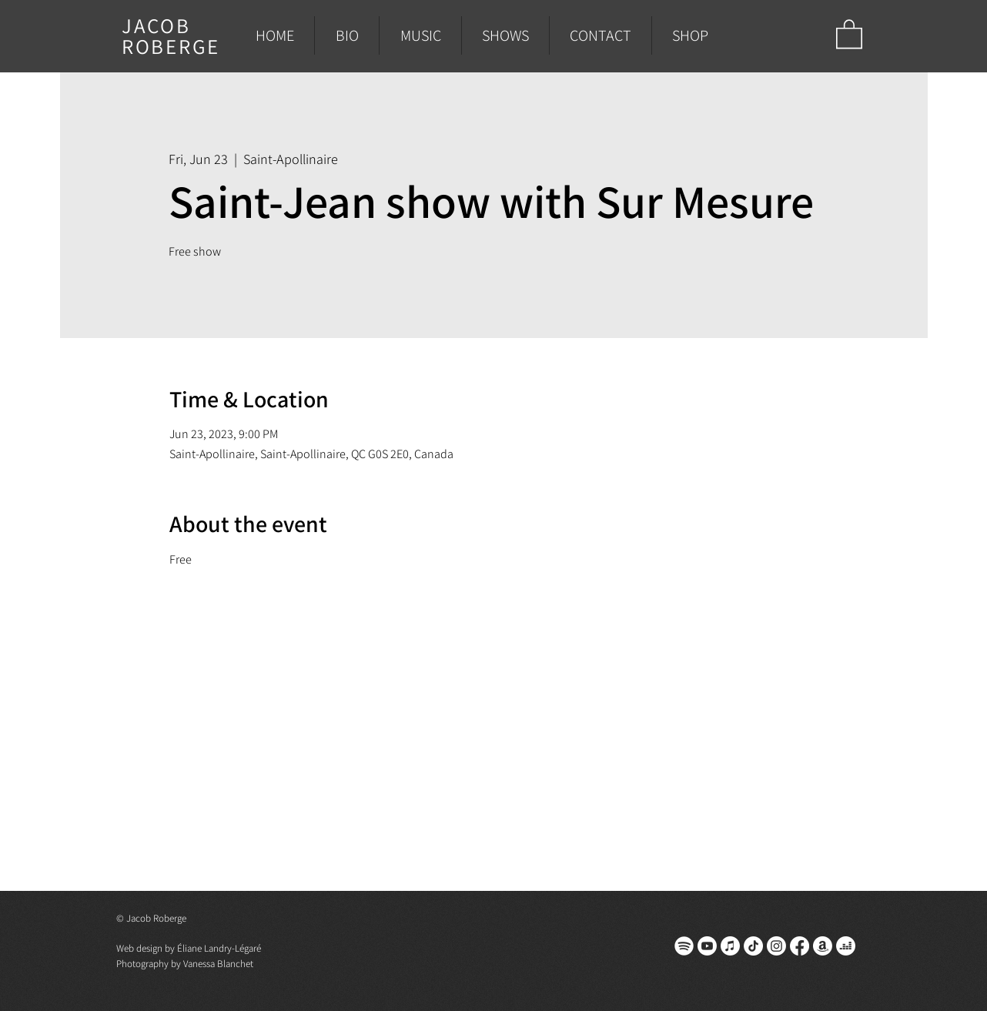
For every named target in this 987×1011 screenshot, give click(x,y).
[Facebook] (799, 946)
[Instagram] (776, 946)
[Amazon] (822, 946)
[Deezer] (845, 946)
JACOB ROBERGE (171, 36)
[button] (849, 33)
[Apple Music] (730, 946)
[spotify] (684, 946)
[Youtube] (707, 946)
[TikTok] (753, 946)
